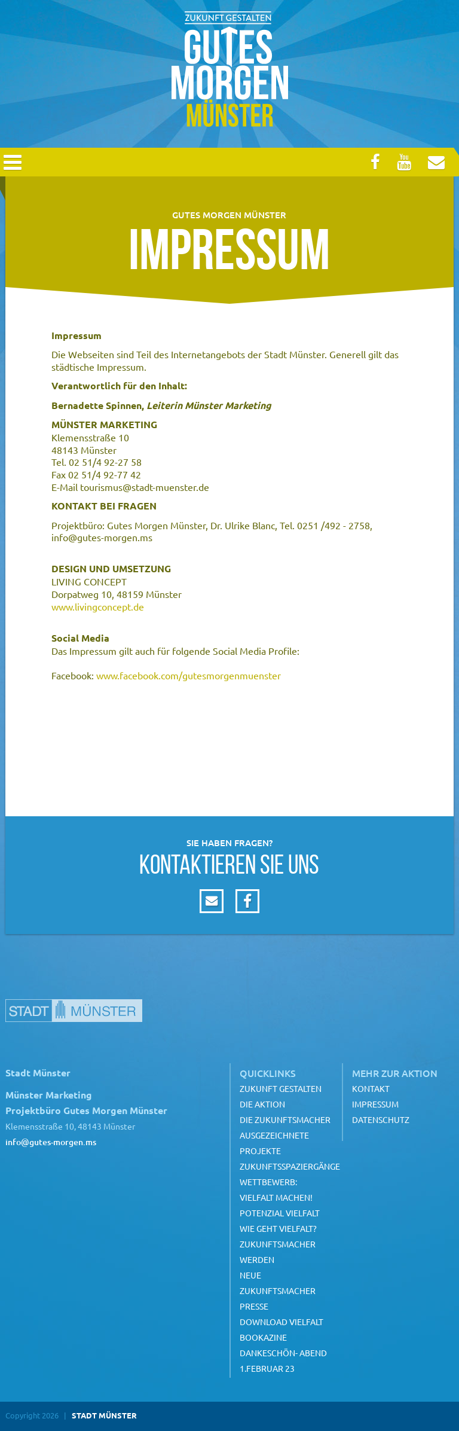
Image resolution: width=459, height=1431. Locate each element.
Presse (254, 1306)
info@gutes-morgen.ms (50, 1142)
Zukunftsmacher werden (278, 1251)
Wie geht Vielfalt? (278, 1228)
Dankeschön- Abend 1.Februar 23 (283, 1360)
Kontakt (371, 1088)
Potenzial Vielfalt (280, 1212)
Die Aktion (262, 1104)
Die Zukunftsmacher (285, 1119)
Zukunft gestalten (281, 1088)
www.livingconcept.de (97, 606)
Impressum (375, 1104)
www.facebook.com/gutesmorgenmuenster (188, 675)
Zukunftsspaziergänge (290, 1166)
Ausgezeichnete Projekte (274, 1143)
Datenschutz (380, 1119)
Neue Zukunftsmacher (278, 1283)
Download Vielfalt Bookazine (281, 1329)
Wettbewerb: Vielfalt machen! (276, 1189)
